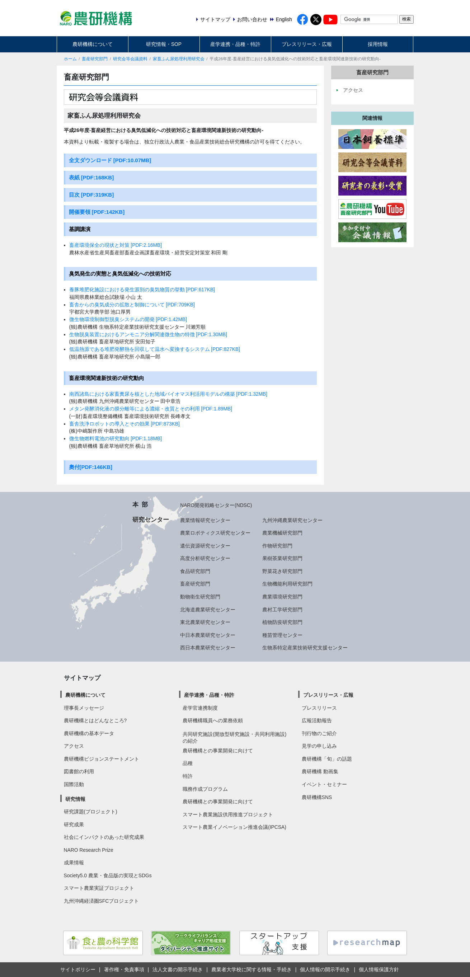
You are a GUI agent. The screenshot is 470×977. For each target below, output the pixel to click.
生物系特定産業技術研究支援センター (305, 647)
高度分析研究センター (205, 558)
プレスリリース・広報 (307, 44)
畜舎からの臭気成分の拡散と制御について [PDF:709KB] (132, 304)
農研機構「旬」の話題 (327, 759)
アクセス (74, 746)
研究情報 (75, 799)
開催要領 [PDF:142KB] (97, 212)
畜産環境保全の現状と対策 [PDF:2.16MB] (115, 245)
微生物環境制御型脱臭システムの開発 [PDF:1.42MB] (128, 319)
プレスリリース (319, 708)
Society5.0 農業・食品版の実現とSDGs (108, 875)
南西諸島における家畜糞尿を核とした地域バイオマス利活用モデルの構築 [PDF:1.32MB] (168, 394)
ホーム (70, 59)
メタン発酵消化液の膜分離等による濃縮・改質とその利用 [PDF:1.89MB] (150, 409)
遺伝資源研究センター (205, 546)
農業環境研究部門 (282, 597)
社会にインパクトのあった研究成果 (104, 837)
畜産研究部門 (95, 59)
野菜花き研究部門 (282, 571)
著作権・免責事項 (124, 969)
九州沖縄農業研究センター (292, 520)
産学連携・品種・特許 (235, 44)
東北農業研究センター (205, 622)
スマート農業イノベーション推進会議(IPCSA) (234, 827)
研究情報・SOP (164, 44)
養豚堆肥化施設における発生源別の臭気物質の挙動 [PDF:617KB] (142, 289)
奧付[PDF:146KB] (91, 467)
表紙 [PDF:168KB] (91, 177)
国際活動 (74, 784)
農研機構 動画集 (320, 771)
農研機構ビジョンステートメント (101, 759)
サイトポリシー (77, 969)
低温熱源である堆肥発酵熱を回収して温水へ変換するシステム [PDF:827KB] (154, 349)
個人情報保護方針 (379, 969)
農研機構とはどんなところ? (95, 720)
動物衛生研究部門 (200, 597)
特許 (188, 776)
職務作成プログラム (205, 789)
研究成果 (74, 824)
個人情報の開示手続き (325, 969)
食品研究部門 (195, 571)
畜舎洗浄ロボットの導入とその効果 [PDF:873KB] (124, 424)
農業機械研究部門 (282, 533)
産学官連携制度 (200, 708)
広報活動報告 (317, 720)
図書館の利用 (79, 771)
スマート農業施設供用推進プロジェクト (228, 814)
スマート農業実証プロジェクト (99, 888)
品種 (188, 763)
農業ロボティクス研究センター (215, 533)
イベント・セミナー (324, 784)
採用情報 (378, 44)
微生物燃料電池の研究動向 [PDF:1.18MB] (115, 438)
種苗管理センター (282, 635)
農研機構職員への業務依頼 (213, 720)
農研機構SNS (317, 797)
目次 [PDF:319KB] (91, 195)
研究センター (150, 519)
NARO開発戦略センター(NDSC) (216, 505)
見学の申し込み (319, 746)
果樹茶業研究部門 (282, 558)
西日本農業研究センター (207, 647)
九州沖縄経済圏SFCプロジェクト (101, 901)
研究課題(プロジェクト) (90, 811)
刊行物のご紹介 (319, 733)
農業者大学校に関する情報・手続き (251, 969)
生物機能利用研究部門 (287, 584)
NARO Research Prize (88, 850)
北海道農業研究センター (207, 609)
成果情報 (74, 862)
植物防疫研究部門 (282, 622)
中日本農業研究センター (207, 635)
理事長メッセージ (84, 708)
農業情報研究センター (205, 520)
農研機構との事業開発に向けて (218, 750)
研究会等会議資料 (130, 59)
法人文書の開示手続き (177, 969)
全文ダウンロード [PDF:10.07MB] (110, 160)
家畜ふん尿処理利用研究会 (179, 59)
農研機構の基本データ (89, 733)
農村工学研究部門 (282, 609)
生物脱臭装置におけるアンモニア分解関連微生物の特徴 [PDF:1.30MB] (148, 334)
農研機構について (92, 44)
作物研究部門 (277, 546)
